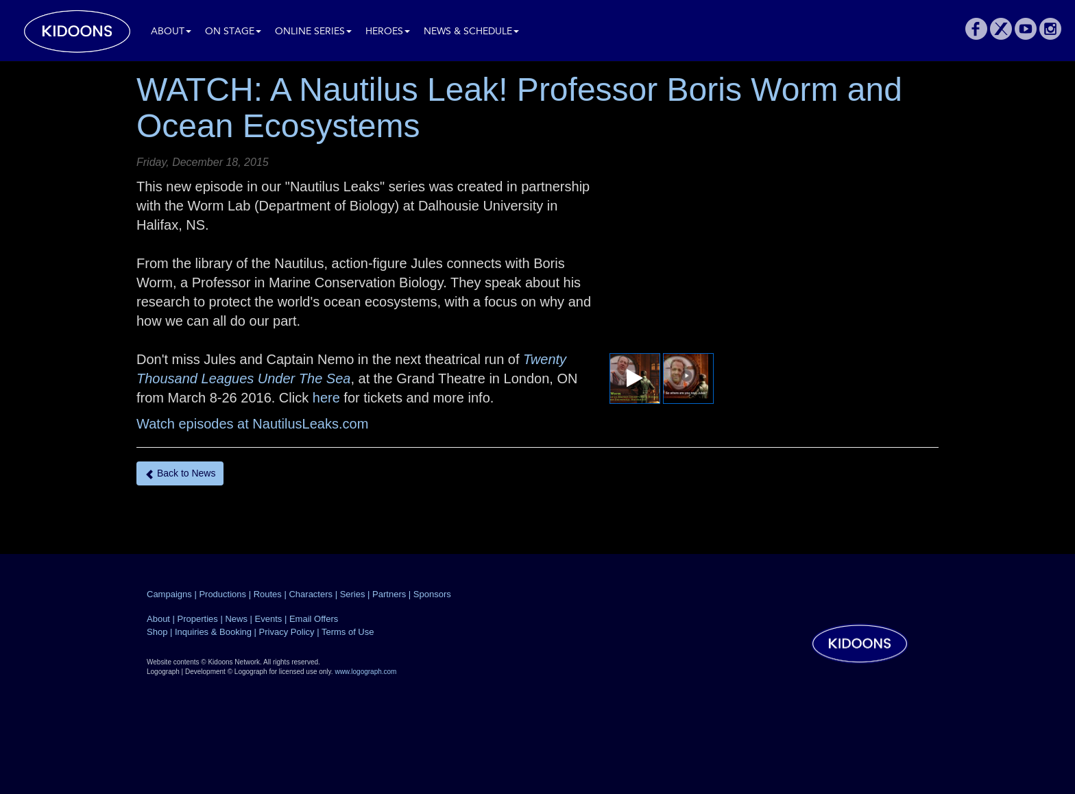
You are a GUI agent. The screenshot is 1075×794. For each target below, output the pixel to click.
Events (268, 619)
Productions (222, 594)
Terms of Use (348, 632)
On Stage (233, 32)
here (328, 397)
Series (352, 594)
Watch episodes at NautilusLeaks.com (252, 423)
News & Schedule (471, 32)
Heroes (387, 32)
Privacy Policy (287, 632)
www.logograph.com (365, 671)
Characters (311, 594)
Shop (157, 632)
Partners (389, 594)
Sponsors (432, 594)
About (171, 32)
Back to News (180, 473)
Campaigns (169, 594)
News (236, 619)
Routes (268, 594)
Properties (198, 619)
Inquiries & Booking (213, 632)
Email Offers (313, 619)
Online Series (313, 32)
